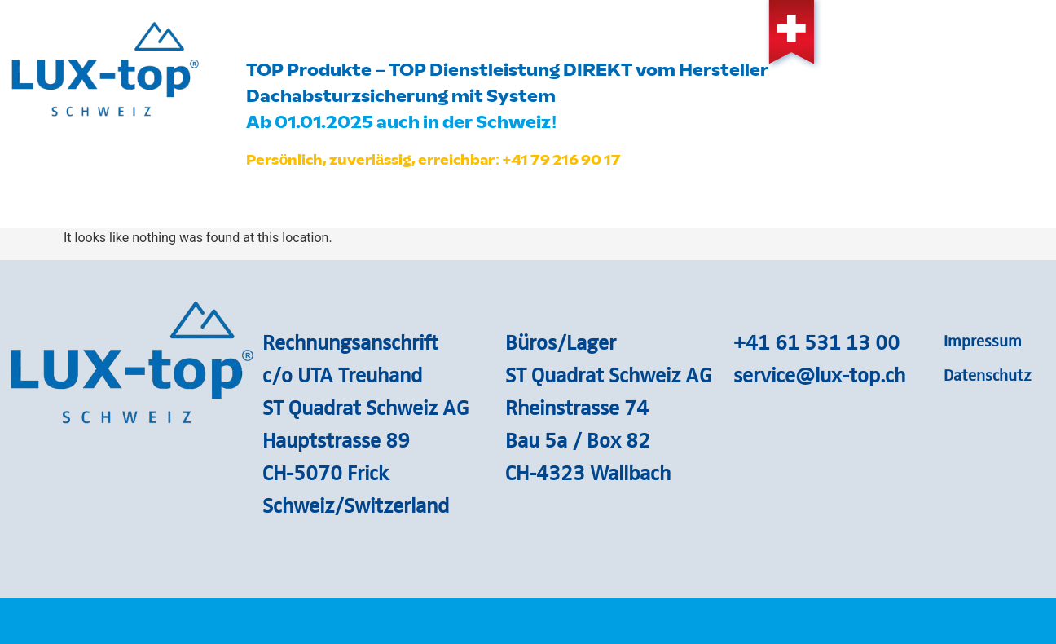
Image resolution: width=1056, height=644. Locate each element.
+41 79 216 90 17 (561, 160)
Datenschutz (988, 374)
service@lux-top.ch (819, 374)
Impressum (983, 340)
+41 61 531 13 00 (816, 341)
